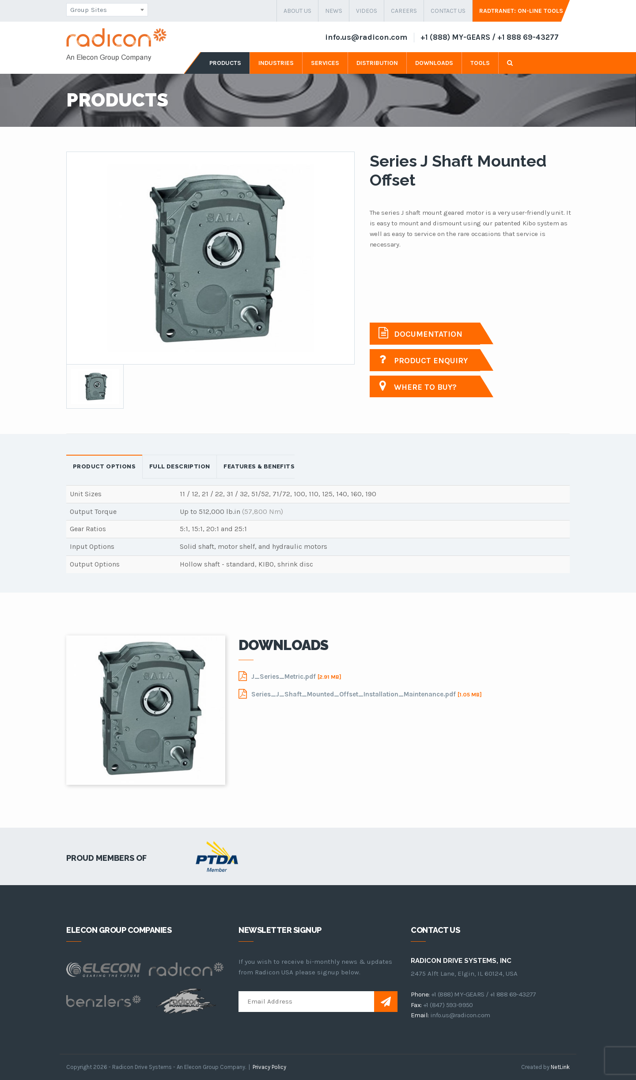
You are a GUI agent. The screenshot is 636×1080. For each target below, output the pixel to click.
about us (297, 11)
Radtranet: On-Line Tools (521, 11)
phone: (420, 994)
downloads (434, 63)
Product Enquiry (423, 359)
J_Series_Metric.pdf (289, 676)
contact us (448, 11)
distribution (377, 63)
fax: (416, 1005)
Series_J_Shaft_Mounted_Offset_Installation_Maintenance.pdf (360, 694)
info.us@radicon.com (366, 37)
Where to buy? (418, 386)
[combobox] (107, 9)
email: (419, 1015)
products (225, 63)
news (333, 11)
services (325, 63)
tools (480, 63)
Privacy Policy (269, 1067)
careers (404, 11)
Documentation (420, 333)
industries (276, 63)
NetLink (560, 1067)
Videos (366, 11)
